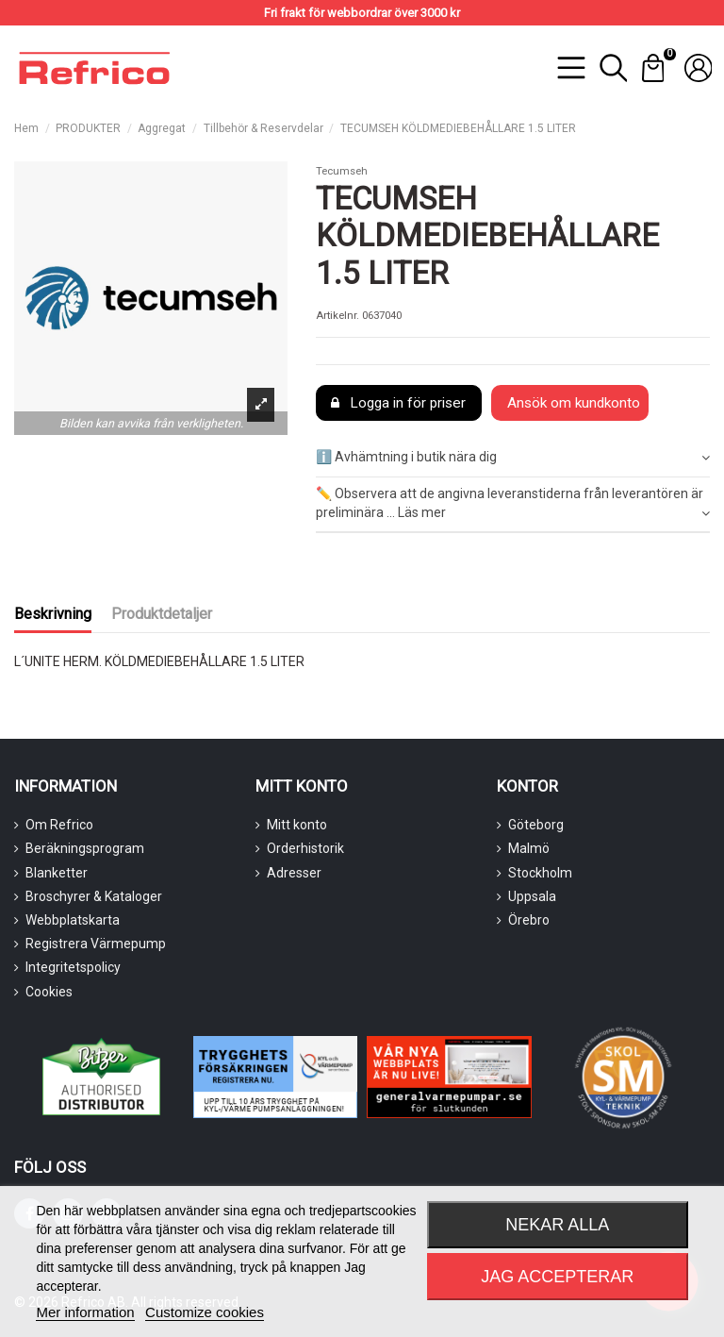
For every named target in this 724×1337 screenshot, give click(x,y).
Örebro (529, 920)
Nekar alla (557, 1224)
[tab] (513, 459)
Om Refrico (59, 824)
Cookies (49, 991)
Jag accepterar (557, 1276)
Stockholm (540, 872)
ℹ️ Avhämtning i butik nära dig (513, 457)
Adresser (294, 872)
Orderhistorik (305, 848)
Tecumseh (342, 171)
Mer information (85, 1312)
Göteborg (536, 824)
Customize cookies (204, 1312)
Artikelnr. (337, 315)
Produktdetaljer (161, 614)
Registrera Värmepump (95, 943)
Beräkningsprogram (84, 848)
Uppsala (532, 896)
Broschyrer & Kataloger (93, 896)
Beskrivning (52, 614)
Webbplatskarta (72, 920)
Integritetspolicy (73, 967)
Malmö (529, 848)
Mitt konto (297, 824)
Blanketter (56, 872)
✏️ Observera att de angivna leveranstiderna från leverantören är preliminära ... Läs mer (513, 504)
